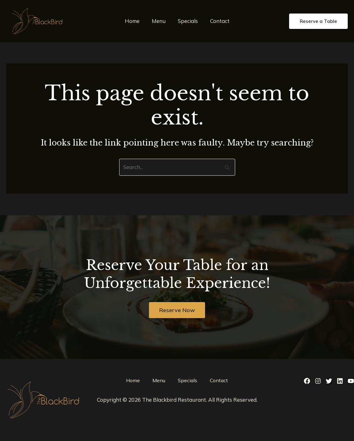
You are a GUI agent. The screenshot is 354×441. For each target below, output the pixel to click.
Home (134, 21)
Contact (217, 21)
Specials (187, 21)
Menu (159, 21)
